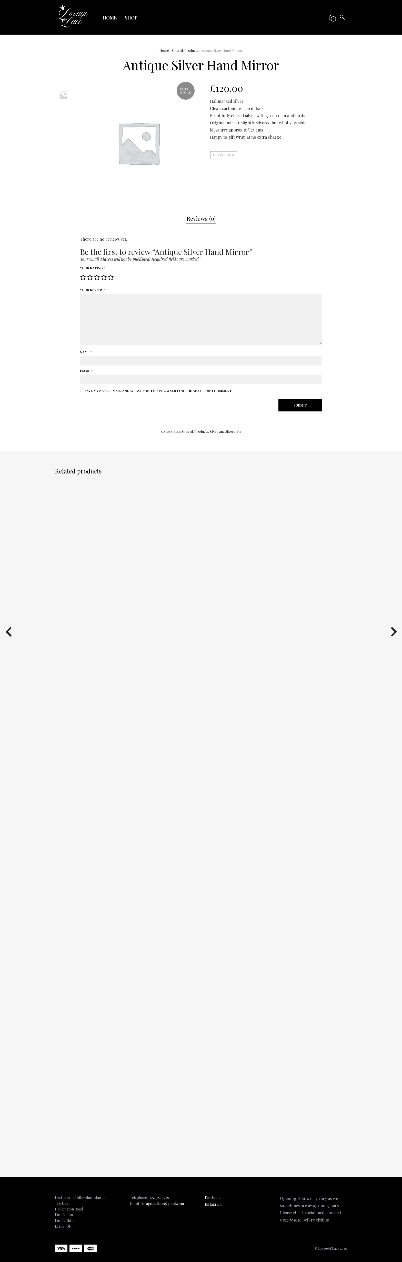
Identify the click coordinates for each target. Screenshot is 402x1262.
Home (110, 18)
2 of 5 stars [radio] (90, 277)
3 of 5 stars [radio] (97, 277)
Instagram (213, 1204)
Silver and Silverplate (225, 431)
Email (86, 370)
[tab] (201, 218)
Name (86, 352)
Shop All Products (185, 50)
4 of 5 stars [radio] (104, 277)
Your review (92, 290)
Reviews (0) (201, 218)
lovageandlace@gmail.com (162, 1203)
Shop (131, 18)
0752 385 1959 (158, 1197)
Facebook (212, 1197)
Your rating (92, 268)
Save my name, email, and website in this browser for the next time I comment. (158, 390)
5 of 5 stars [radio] (111, 277)
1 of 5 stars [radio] (83, 277)
